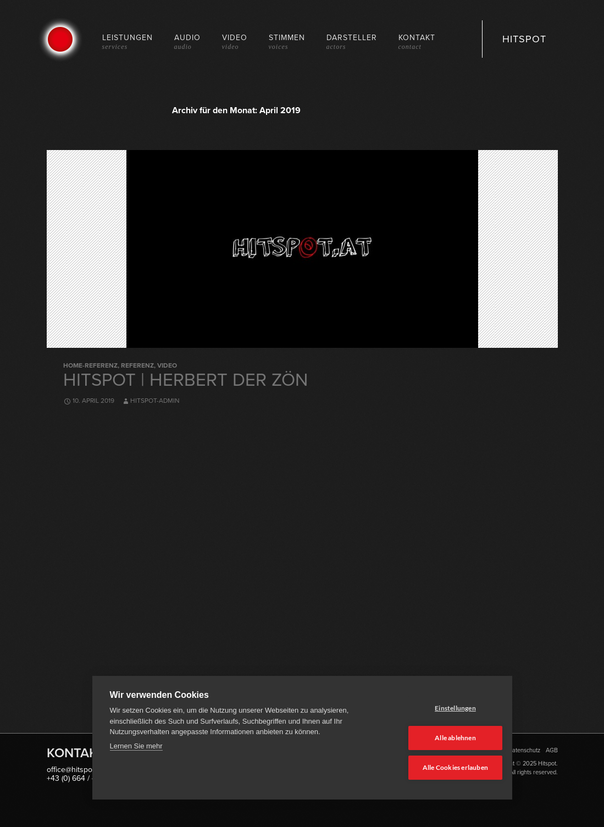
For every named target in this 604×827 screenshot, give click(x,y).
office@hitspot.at (74, 769)
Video (234, 41)
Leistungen (127, 41)
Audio (187, 41)
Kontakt (416, 41)
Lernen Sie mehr (136, 748)
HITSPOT (524, 39)
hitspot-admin (155, 401)
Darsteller (351, 41)
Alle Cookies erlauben (440, 768)
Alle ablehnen (440, 739)
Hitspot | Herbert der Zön (185, 379)
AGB (552, 750)
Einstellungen (440, 710)
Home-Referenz (90, 365)
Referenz (137, 365)
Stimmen (287, 41)
